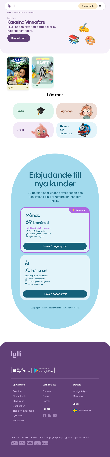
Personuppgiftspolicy (51, 437)
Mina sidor (18, 401)
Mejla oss (78, 396)
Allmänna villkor (20, 437)
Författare (30, 12)
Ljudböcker (19, 406)
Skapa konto (88, 6)
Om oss (47, 391)
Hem (9, 12)
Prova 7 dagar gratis (55, 246)
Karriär (46, 401)
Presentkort (19, 420)
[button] (100, 6)
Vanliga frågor (80, 391)
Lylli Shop (18, 415)
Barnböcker (18, 12)
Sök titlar (17, 391)
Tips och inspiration (23, 410)
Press (46, 396)
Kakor (34, 437)
